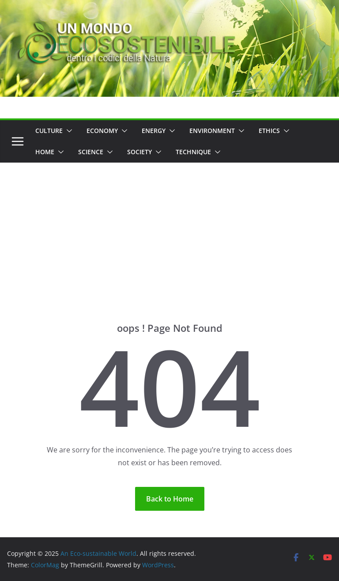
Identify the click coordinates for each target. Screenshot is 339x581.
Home (44, 152)
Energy (154, 130)
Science (90, 152)
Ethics (269, 130)
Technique (193, 152)
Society (139, 152)
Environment (212, 130)
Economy (102, 130)
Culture (49, 130)
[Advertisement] (169, 229)
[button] (67, 131)
